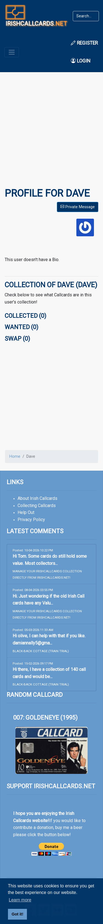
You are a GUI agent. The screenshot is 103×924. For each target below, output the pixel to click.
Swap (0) (17, 338)
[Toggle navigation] (11, 52)
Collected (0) (25, 315)
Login (80, 61)
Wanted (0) (21, 327)
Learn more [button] (20, 900)
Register (84, 43)
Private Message (77, 207)
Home (14, 456)
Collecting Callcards (37, 505)
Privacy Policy (31, 519)
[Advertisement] (51, 133)
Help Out (26, 512)
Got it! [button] (17, 914)
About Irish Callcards (37, 498)
